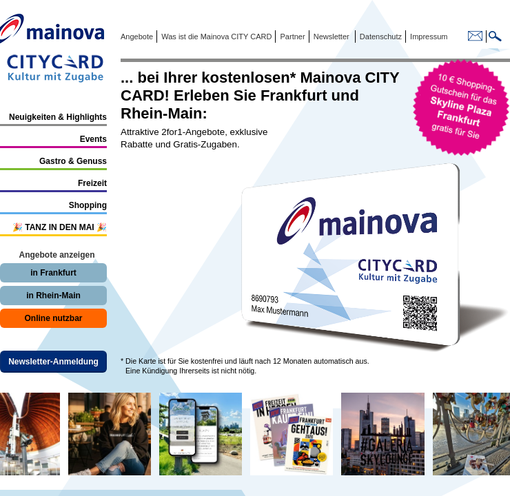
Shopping (88, 205)
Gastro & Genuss (73, 161)
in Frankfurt (53, 273)
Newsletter (331, 36)
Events (93, 139)
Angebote (137, 36)
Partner (291, 36)
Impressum (427, 36)
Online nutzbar (54, 318)
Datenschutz (379, 36)
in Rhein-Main (53, 295)
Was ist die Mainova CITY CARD (215, 36)
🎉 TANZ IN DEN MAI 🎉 (59, 227)
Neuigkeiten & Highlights (58, 117)
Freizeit (92, 183)
